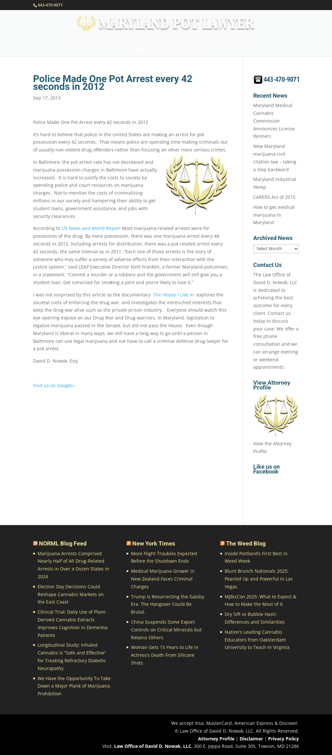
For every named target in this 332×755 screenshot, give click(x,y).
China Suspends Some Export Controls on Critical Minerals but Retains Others (166, 630)
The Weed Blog (246, 543)
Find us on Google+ (54, 385)
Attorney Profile (216, 739)
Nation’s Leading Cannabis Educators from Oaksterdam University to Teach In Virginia (257, 640)
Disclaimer (251, 739)
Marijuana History (151, 40)
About (114, 40)
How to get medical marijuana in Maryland (274, 215)
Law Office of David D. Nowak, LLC (152, 746)
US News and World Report (92, 228)
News (92, 40)
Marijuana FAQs (199, 40)
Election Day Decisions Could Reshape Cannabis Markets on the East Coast (71, 594)
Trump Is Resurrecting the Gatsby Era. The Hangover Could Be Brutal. (167, 604)
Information (241, 40)
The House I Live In (173, 295)
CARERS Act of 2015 (274, 197)
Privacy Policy (283, 739)
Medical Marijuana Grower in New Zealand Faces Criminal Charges (163, 579)
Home (70, 40)
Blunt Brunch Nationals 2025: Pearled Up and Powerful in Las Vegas (259, 579)
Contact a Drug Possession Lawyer (166, 50)
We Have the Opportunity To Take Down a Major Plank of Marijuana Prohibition (74, 686)
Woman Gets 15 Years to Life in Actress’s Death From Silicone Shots (164, 655)
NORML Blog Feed (63, 543)
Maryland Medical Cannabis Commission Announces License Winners (274, 120)
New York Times (153, 543)
